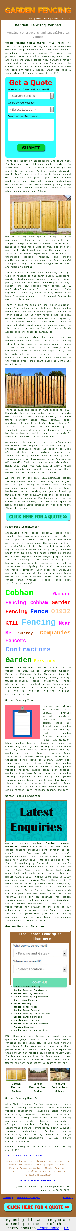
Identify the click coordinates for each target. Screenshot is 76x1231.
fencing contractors (57, 181)
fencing (66, 341)
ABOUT (46, 19)
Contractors (36, 318)
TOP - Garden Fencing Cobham (23, 1156)
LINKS (38, 19)
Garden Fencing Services (25, 926)
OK (66, 1228)
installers (56, 253)
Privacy (68, 1197)
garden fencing (56, 446)
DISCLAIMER (66, 19)
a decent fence (40, 66)
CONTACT (55, 19)
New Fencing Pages (28, 1197)
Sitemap (8, 1197)
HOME (31, 19)
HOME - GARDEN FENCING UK (38, 1180)
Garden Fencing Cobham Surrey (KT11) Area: (34, 43)
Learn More (48, 1228)
